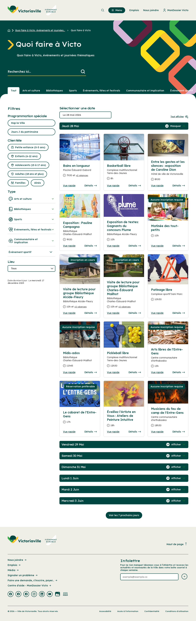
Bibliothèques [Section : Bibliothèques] (54, 90)
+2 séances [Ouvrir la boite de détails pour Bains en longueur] (82, 175)
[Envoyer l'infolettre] (184, 576)
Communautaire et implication (31, 241)
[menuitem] (32, 10)
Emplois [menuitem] (134, 10)
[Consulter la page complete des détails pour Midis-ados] (80, 360)
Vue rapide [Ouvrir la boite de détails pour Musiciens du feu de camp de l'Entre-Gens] (157, 431)
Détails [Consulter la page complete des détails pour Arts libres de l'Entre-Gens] (179, 372)
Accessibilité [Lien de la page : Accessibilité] (105, 611)
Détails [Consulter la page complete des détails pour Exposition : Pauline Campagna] (90, 245)
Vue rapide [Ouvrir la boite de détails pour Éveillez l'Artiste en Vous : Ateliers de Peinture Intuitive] (113, 431)
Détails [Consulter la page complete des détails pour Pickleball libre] (135, 372)
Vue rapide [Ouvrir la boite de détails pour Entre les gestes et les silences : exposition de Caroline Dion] (157, 185)
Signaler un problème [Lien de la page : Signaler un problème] (23, 575)
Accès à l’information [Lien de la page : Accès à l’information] (127, 611)
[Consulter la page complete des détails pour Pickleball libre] (124, 360)
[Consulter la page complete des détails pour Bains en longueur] (80, 172)
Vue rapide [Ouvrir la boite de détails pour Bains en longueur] (69, 185)
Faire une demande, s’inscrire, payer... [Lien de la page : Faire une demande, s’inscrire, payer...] (33, 580)
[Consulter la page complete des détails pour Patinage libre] (168, 296)
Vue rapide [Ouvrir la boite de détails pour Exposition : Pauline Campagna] (69, 245)
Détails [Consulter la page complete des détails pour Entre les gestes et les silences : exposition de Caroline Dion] (179, 185)
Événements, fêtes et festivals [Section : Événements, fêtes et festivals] (101, 90)
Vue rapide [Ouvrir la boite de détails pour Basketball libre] (113, 185)
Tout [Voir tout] (13, 90)
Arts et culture (31, 199)
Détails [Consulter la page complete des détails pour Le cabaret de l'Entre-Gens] (90, 431)
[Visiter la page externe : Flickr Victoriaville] (57, 594)
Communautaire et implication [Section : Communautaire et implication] (145, 90)
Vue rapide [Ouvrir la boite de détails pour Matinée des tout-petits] (157, 245)
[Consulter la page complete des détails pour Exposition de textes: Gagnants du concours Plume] (124, 232)
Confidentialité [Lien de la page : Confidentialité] (151, 611)
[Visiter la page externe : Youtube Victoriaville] (50, 594)
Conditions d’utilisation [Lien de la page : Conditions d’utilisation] (176, 611)
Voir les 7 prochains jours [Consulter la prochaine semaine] (124, 515)
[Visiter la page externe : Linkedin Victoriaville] (42, 594)
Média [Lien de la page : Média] (13, 570)
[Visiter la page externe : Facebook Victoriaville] (10, 594)
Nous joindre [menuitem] (151, 10)
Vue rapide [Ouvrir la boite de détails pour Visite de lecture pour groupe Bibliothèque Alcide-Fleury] (69, 313)
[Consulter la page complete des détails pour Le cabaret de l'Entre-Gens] (80, 418)
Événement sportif (31, 252)
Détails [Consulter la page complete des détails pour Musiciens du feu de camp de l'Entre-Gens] (179, 431)
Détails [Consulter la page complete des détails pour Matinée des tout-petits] (179, 245)
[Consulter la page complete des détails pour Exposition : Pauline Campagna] (80, 232)
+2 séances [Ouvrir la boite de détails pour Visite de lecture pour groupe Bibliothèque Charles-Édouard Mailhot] (124, 306)
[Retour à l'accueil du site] (10, 30)
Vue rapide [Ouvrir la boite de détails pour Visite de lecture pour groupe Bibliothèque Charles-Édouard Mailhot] (113, 313)
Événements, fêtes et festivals (31, 230)
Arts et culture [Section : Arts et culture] (31, 90)
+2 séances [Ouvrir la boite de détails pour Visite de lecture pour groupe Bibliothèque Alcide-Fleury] (80, 306)
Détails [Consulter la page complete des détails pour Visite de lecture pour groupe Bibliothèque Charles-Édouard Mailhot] (135, 313)
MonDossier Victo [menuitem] (175, 10)
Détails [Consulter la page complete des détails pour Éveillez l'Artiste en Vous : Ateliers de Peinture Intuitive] (135, 431)
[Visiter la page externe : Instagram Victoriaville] (34, 594)
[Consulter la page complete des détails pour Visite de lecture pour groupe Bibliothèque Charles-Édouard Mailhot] (124, 295)
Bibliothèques (31, 209)
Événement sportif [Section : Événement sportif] (181, 90)
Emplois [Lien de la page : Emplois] (14, 565)
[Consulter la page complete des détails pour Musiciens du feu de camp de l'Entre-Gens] (168, 418)
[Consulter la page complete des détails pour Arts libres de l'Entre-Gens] (168, 359)
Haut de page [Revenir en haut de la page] (177, 544)
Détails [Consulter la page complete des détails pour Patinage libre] (179, 313)
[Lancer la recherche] (83, 71)
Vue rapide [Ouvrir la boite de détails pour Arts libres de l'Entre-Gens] (157, 372)
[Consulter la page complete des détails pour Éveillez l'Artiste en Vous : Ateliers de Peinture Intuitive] (124, 420)
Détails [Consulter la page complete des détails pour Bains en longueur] (90, 185)
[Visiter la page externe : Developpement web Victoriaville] (65, 594)
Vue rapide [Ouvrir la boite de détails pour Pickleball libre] (113, 372)
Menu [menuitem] (116, 10)
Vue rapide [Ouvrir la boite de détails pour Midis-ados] (69, 372)
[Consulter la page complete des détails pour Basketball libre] (124, 173)
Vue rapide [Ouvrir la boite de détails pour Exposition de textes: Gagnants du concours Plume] (113, 245)
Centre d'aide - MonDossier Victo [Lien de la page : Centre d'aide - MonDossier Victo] (30, 585)
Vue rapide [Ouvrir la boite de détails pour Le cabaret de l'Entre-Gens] (69, 431)
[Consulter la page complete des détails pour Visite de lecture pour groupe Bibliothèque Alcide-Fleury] (80, 299)
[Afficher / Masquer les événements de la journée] (178, 126)
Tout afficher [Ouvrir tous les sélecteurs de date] (179, 116)
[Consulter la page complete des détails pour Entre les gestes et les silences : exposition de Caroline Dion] (168, 172)
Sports (31, 219)
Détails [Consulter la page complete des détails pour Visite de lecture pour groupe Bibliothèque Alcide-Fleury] (90, 313)
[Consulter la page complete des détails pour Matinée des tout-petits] (168, 232)
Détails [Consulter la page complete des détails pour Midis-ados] (90, 372)
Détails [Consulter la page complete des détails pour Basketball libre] (135, 185)
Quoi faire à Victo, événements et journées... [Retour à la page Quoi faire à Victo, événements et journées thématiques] (40, 30)
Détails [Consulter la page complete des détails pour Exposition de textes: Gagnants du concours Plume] (135, 245)
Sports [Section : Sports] (73, 90)
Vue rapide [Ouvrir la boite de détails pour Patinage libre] (157, 313)
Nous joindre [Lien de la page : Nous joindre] (17, 559)
